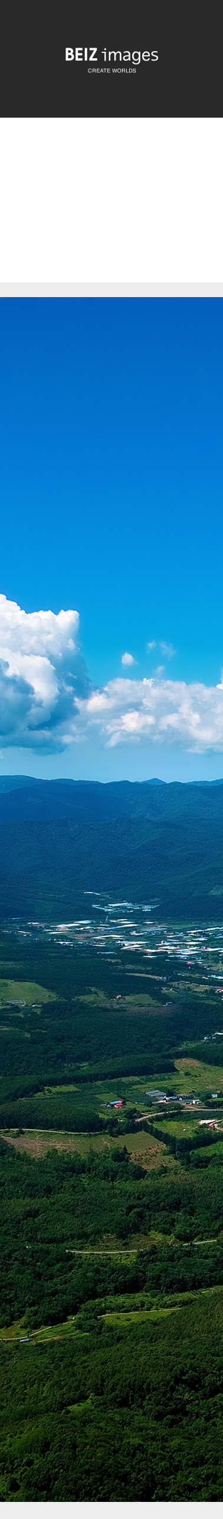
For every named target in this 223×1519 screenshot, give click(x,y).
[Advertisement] (111, 210)
